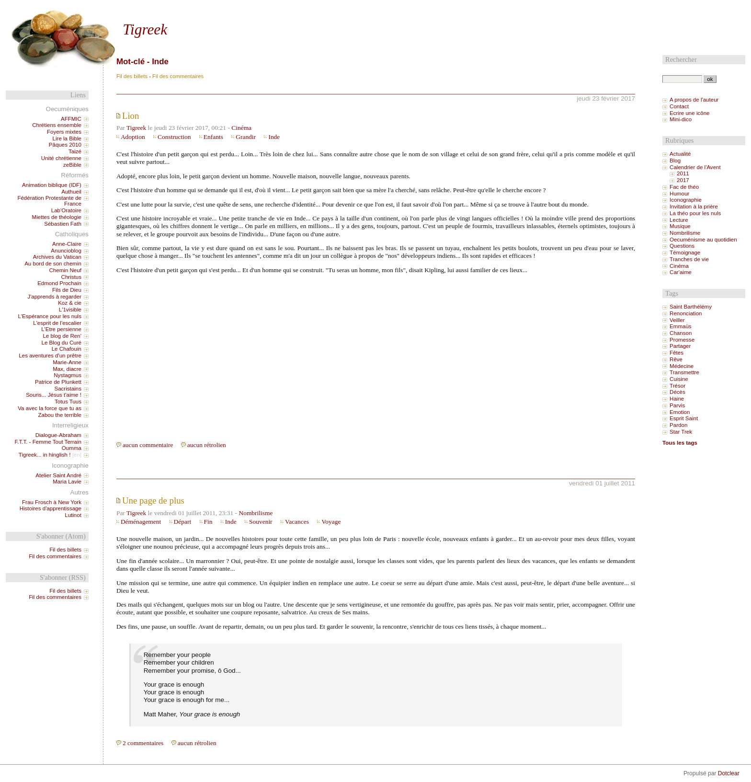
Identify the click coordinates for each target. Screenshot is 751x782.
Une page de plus (153, 500)
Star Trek (681, 432)
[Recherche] (682, 79)
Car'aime (681, 272)
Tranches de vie (689, 259)
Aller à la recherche (197, 8)
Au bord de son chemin (52, 263)
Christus (71, 277)
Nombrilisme (256, 513)
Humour (679, 193)
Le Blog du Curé (61, 342)
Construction (174, 136)
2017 (683, 180)
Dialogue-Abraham (58, 435)
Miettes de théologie (56, 217)
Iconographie (686, 200)
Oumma (71, 448)
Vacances (297, 521)
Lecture (679, 220)
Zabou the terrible (59, 415)
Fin (208, 521)
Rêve (676, 359)
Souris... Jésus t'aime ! (53, 395)
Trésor (677, 386)
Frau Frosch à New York (51, 502)
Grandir (246, 136)
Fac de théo (684, 187)
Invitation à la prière (694, 206)
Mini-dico (681, 119)
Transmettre (684, 372)
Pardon (678, 425)
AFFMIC (71, 119)
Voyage (331, 521)
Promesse (682, 340)
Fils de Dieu (66, 290)
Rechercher (681, 59)
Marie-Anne (67, 362)
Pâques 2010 (65, 145)
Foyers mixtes (64, 132)
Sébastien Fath (62, 224)
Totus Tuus (68, 401)
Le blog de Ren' (62, 336)
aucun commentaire (148, 444)
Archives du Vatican (57, 257)
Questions (682, 246)
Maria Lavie (67, 481)
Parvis (677, 405)
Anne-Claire (66, 244)
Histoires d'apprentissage (50, 508)
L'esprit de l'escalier (57, 323)
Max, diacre (67, 369)
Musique (680, 226)
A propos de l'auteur (694, 100)
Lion (130, 116)
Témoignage (685, 252)
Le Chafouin (66, 349)
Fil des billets (132, 76)
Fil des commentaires (178, 76)
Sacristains (67, 388)
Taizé (74, 151)
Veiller (677, 320)
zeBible (72, 165)
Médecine (682, 366)
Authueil (71, 192)
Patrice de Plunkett (58, 382)
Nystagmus (67, 375)
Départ (183, 521)
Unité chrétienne (61, 158)
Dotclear (729, 773)
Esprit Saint (684, 418)
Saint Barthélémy (691, 307)
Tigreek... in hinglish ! (45, 455)
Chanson (681, 333)
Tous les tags (679, 443)
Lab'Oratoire (66, 210)
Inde (274, 136)
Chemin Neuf (65, 270)
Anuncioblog (66, 250)
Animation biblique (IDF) (51, 185)
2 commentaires (143, 743)
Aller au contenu (112, 8)
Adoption (133, 136)
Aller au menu (153, 8)
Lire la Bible (67, 138)
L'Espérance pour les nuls (49, 316)
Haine (677, 399)
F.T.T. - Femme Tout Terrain (47, 442)
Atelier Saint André (58, 475)
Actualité (680, 154)
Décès (677, 392)
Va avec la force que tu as (49, 408)
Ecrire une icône (689, 113)
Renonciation (686, 313)
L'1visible (70, 309)
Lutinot (73, 515)
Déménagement (141, 521)
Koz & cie (69, 303)
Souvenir (261, 521)
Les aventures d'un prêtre (50, 355)
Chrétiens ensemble (56, 125)
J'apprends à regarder (54, 296)
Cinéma (241, 127)
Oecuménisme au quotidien (703, 239)
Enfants (213, 136)
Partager (680, 346)
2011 (683, 173)
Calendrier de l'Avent (695, 167)
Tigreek (145, 29)
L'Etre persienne (61, 329)
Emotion (680, 412)
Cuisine (679, 379)
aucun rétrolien (206, 444)
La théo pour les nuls (695, 213)
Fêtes (676, 353)
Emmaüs (681, 326)
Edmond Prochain (59, 283)
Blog (675, 160)
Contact (679, 106)
